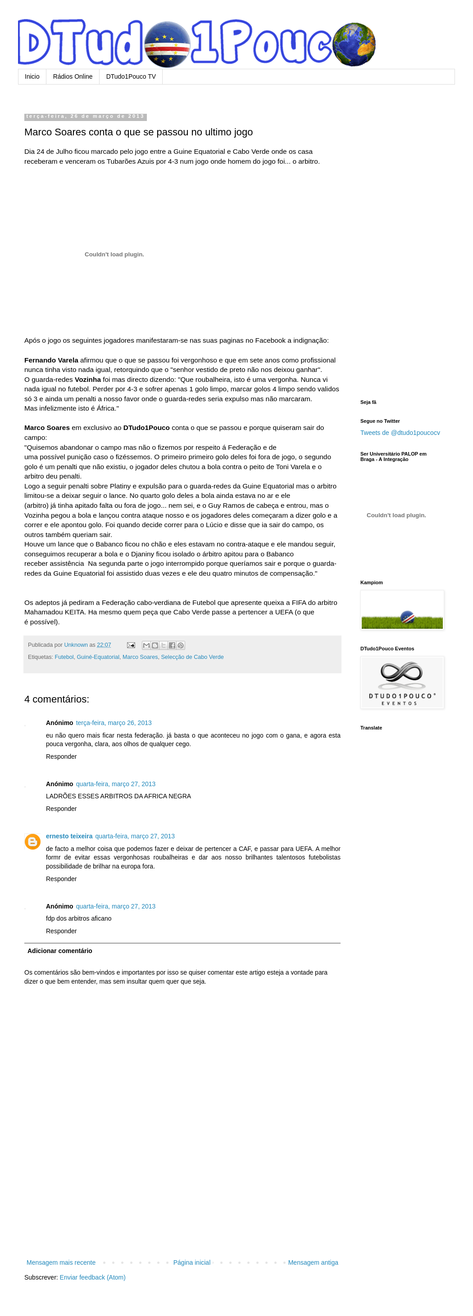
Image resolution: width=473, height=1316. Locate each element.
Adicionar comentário (59, 950)
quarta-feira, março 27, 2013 (116, 784)
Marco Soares (140, 657)
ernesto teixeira (69, 836)
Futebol (64, 657)
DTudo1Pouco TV (131, 76)
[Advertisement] (182, 1219)
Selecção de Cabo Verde (192, 657)
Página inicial (192, 1262)
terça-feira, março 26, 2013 (114, 722)
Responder (61, 756)
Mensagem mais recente (61, 1262)
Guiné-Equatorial (98, 657)
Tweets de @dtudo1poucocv (400, 432)
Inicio (32, 76)
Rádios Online (73, 76)
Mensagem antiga (313, 1262)
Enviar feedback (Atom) (93, 1277)
